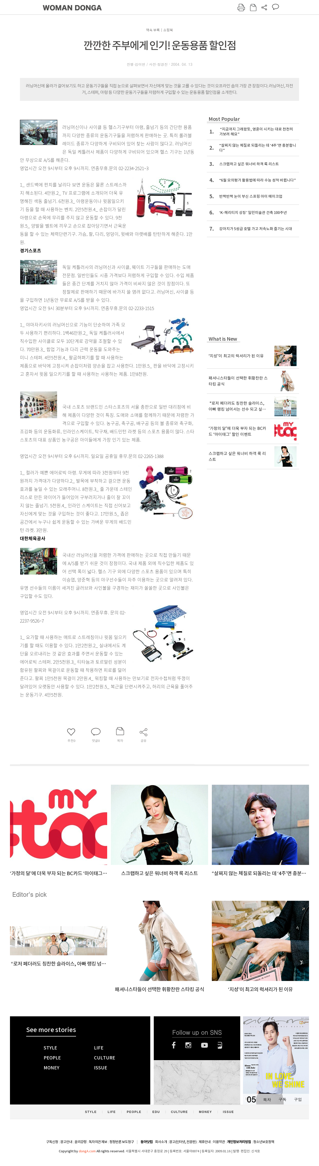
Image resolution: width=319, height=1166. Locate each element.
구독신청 (52, 1142)
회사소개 (161, 1142)
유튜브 (204, 1045)
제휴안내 (205, 1142)
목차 (267, 1099)
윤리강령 (80, 1142)
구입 (298, 1099)
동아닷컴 (147, 1142)
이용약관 (219, 1142)
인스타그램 (188, 1045)
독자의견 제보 (98, 1142)
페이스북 (173, 1045)
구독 (282, 1099)
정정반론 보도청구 (121, 1142)
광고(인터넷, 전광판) (182, 1142)
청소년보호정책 (263, 1142)
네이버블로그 (220, 1045)
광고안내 (66, 1142)
